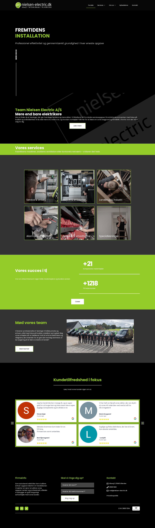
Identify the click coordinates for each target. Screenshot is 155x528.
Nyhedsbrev (124, 5)
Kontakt (135, 5)
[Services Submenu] (105, 5)
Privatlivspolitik (112, 496)
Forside (90, 5)
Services (100, 5)
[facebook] (17, 508)
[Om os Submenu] (116, 5)
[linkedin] (26, 508)
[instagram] (22, 508)
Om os (111, 5)
